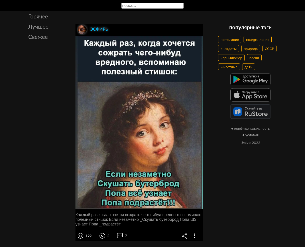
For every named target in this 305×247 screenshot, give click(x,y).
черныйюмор (231, 58)
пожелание (230, 39)
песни (254, 58)
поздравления (257, 39)
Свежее (38, 36)
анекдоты (229, 48)
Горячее (38, 16)
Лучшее (38, 26)
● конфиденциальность (250, 128)
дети (248, 67)
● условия (250, 135)
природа (251, 48)
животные (229, 67)
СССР (269, 48)
